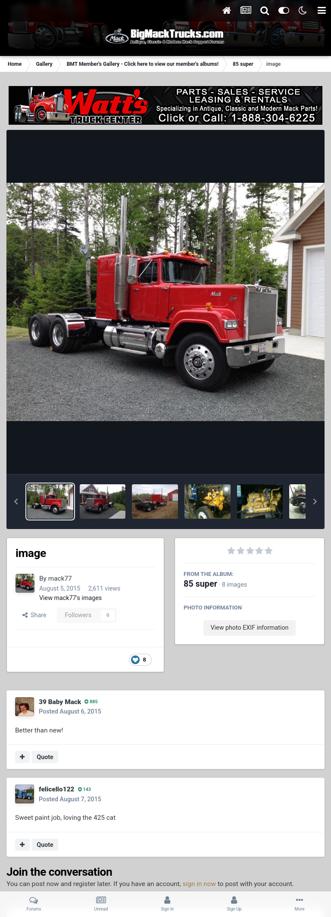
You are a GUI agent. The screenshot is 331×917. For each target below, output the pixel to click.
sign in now (199, 884)
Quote (45, 757)
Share (34, 615)
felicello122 (57, 789)
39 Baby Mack (60, 702)
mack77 (60, 578)
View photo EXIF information (249, 627)
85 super (200, 584)
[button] (15, 501)
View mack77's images (70, 597)
